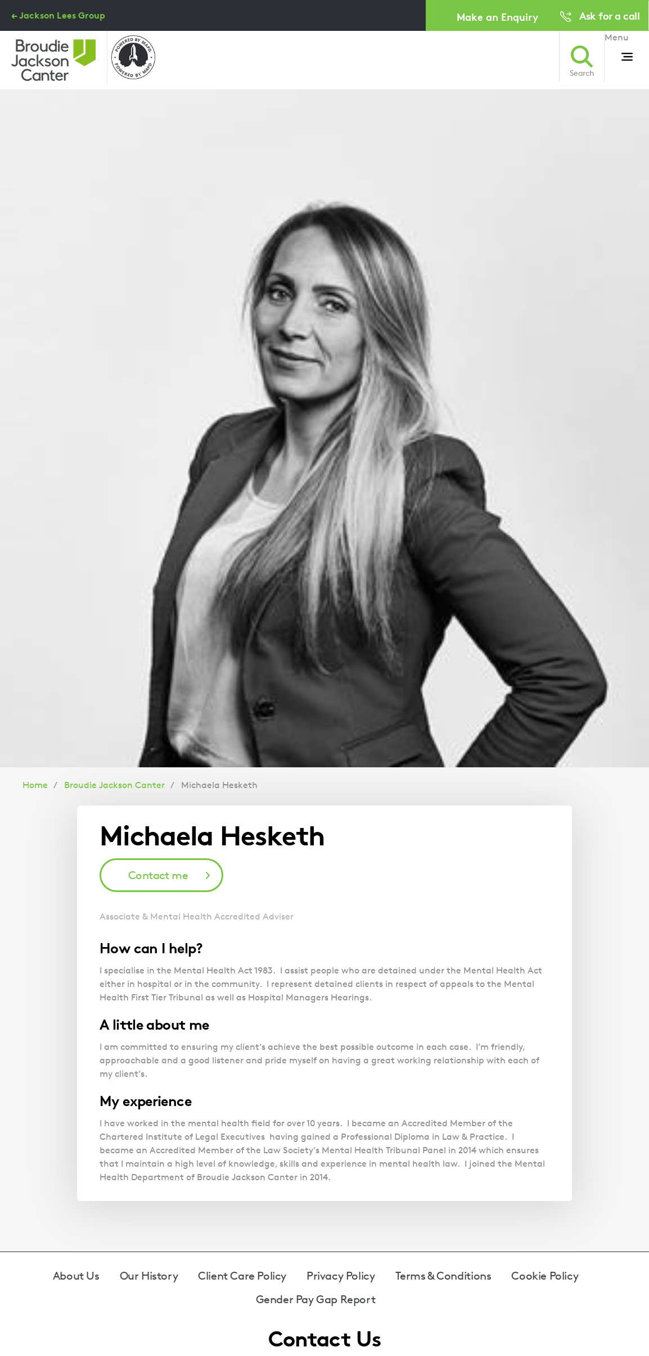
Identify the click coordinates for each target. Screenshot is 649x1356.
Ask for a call (609, 15)
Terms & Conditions (443, 1275)
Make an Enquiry (497, 16)
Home (35, 785)
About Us (76, 1275)
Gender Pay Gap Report (316, 1299)
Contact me (158, 875)
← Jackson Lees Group (58, 15)
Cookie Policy (544, 1275)
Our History (149, 1275)
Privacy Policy (341, 1275)
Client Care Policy (242, 1275)
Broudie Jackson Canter (114, 785)
